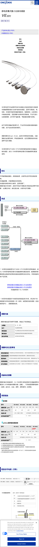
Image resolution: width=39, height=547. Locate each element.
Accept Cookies (21, 544)
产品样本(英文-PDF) (8, 30)
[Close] (36, 524)
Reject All (21, 540)
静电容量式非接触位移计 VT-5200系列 (19, 285)
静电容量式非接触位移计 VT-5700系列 (19, 287)
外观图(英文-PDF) (7, 33)
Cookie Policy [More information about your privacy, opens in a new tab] (20, 531)
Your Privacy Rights (21, 535)
